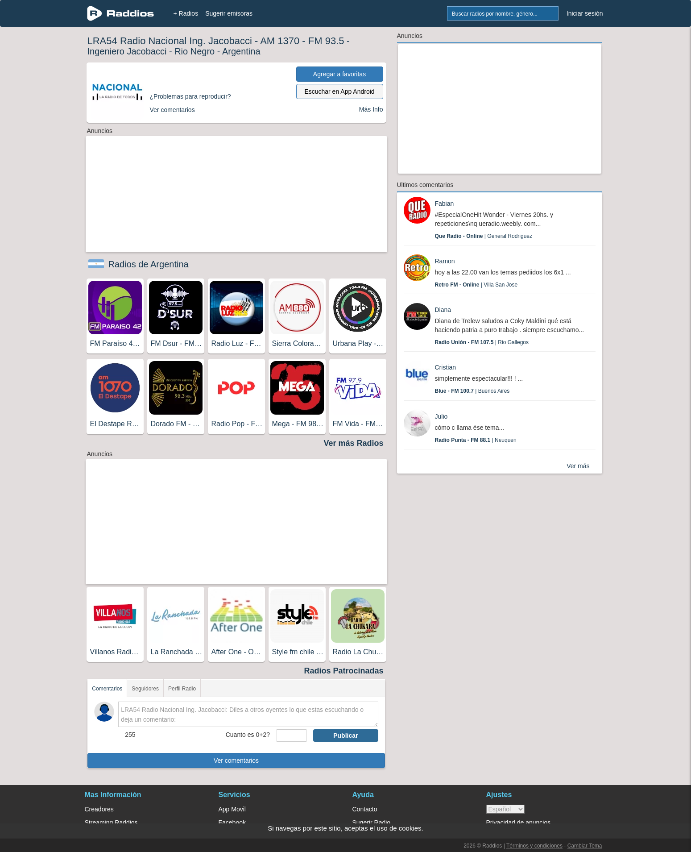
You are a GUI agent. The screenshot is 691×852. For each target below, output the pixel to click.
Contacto (364, 809)
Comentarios (107, 689)
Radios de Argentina (148, 264)
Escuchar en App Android (339, 91)
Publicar (345, 735)
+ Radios (186, 13)
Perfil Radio (182, 689)
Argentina (241, 51)
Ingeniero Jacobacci (127, 51)
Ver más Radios (353, 443)
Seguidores (145, 689)
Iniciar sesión (585, 13)
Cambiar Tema (584, 846)
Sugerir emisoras (228, 13)
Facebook (232, 822)
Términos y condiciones (534, 846)
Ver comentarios (236, 760)
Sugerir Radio (371, 822)
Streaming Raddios (111, 822)
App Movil (232, 809)
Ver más (578, 466)
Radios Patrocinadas (343, 670)
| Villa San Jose (476, 285)
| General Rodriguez (484, 236)
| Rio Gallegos (482, 342)
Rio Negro (194, 51)
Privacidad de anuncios (518, 822)
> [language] (505, 809)
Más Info (371, 109)
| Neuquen (476, 440)
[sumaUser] (291, 735)
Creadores (99, 809)
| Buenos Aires (472, 391)
